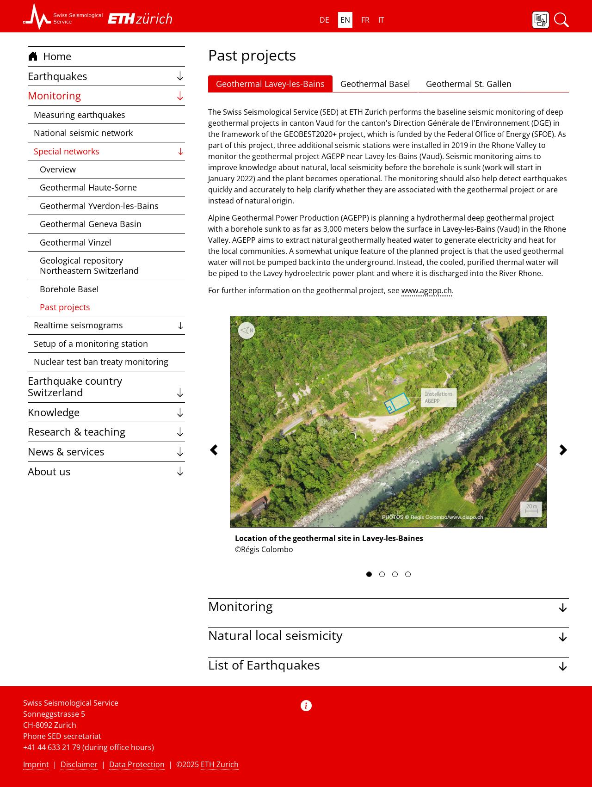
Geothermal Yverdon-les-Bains (99, 205)
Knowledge (106, 412)
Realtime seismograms (109, 325)
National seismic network (83, 132)
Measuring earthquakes (79, 114)
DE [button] (324, 20)
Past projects (65, 307)
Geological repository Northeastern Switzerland (89, 265)
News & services (106, 451)
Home (49, 56)
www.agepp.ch (426, 290)
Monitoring (106, 95)
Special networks (109, 151)
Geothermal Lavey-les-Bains (270, 83)
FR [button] (365, 20)
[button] (63, 16)
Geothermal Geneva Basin (91, 223)
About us (106, 471)
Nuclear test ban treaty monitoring (101, 361)
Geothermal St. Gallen (469, 83)
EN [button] (345, 20)
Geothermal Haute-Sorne (88, 187)
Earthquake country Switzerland (106, 387)
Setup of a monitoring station (91, 343)
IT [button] (381, 20)
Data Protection (137, 764)
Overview (58, 169)
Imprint (36, 764)
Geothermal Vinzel (75, 242)
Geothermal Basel (375, 83)
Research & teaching (106, 431)
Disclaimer (79, 764)
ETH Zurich (220, 764)
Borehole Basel (69, 289)
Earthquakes (106, 76)
